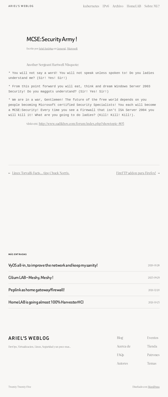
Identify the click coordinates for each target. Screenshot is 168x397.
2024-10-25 (154, 302)
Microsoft (72, 48)
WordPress (154, 386)
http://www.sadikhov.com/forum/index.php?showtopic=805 (81, 123)
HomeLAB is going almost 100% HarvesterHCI (45, 302)
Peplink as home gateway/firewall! (36, 289)
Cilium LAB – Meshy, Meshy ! (30, 277)
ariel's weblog (21, 6)
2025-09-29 (154, 277)
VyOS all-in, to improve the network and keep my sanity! (53, 265)
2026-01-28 (154, 265)
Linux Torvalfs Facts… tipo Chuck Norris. (41, 172)
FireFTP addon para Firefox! (136, 172)
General (61, 48)
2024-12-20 (154, 290)
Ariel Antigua (46, 48)
